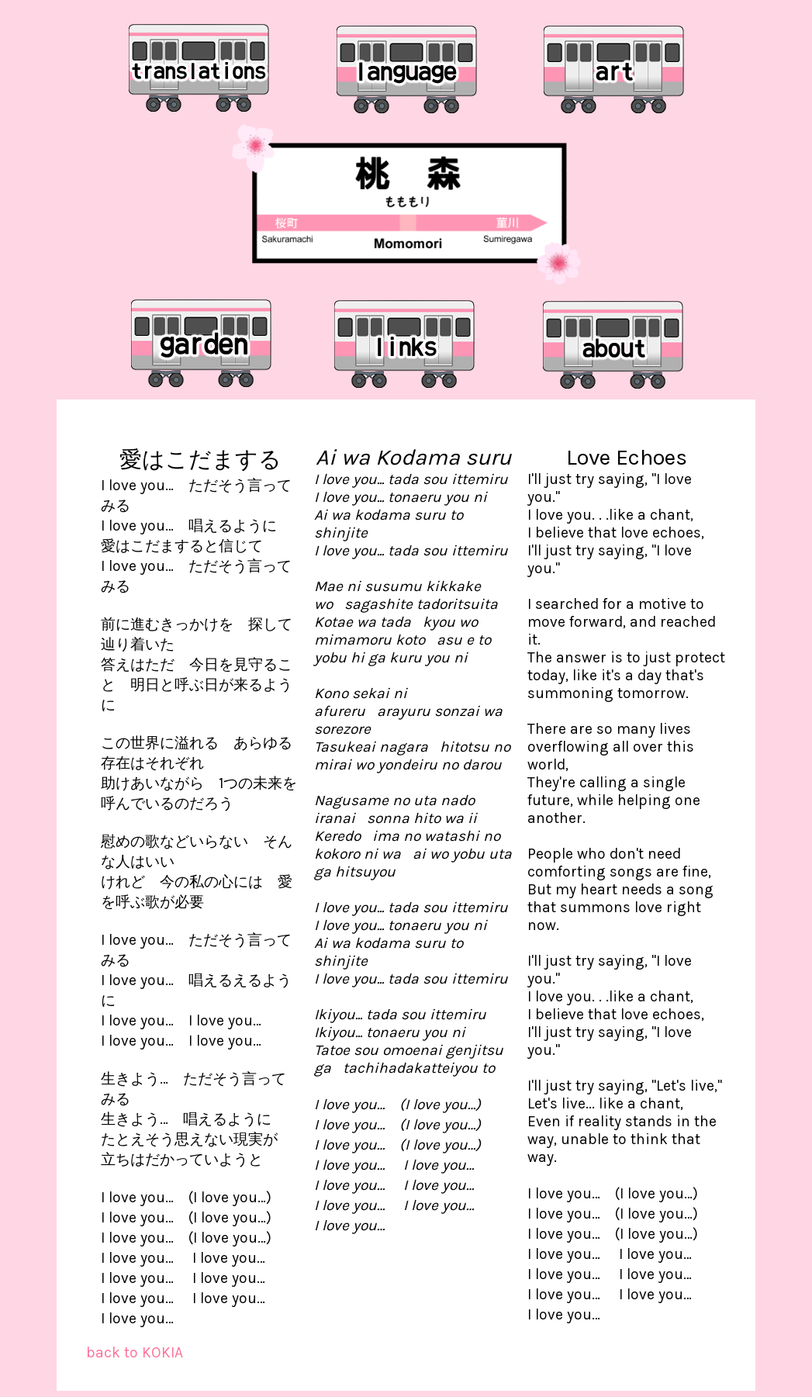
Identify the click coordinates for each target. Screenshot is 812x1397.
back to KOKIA (134, 1352)
